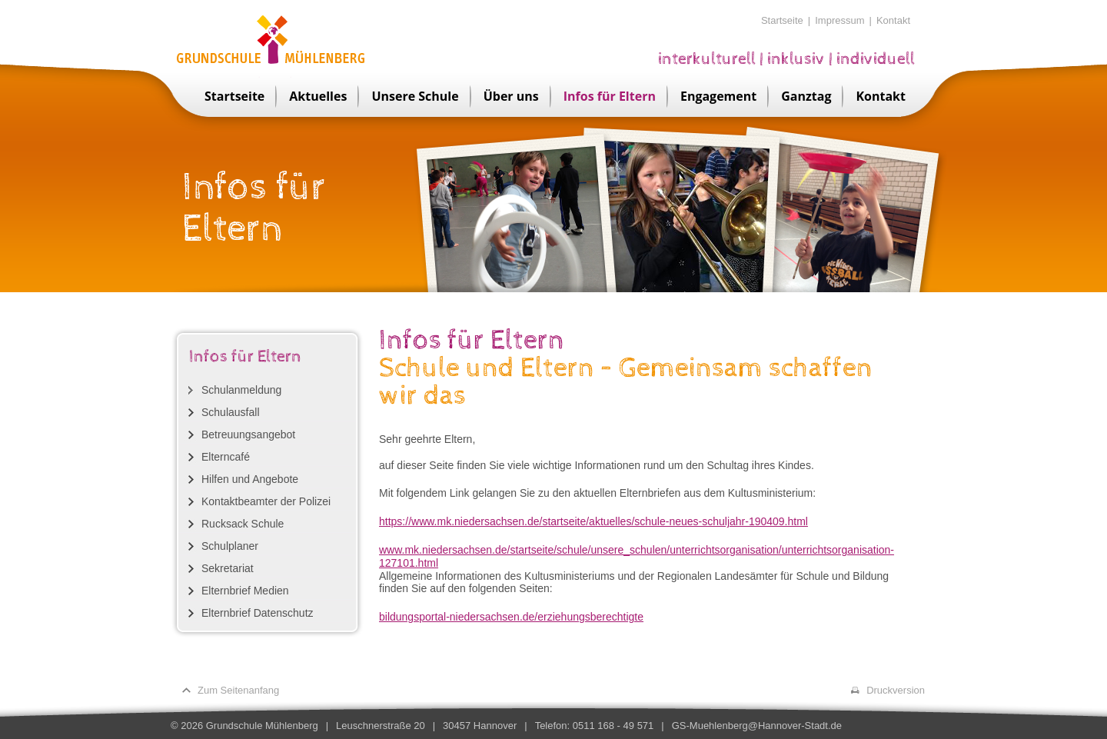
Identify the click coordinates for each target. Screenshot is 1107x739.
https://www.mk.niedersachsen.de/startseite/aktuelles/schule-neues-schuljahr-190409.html (593, 521)
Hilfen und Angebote (249, 479)
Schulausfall (230, 412)
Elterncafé (225, 457)
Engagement (718, 96)
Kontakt (893, 20)
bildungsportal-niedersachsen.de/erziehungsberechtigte (511, 617)
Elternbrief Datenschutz (257, 613)
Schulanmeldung (241, 390)
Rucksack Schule (242, 524)
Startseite (782, 20)
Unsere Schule (414, 96)
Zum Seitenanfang (238, 690)
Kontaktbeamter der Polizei (266, 501)
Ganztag (806, 96)
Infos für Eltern (609, 96)
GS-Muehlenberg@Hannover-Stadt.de (757, 725)
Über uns (511, 96)
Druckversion (895, 690)
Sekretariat (227, 568)
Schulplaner (229, 546)
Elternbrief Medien (245, 590)
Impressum (839, 20)
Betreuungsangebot (248, 434)
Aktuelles (318, 96)
